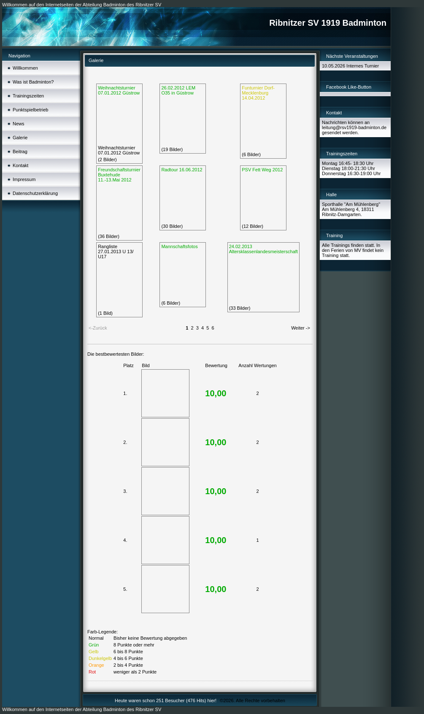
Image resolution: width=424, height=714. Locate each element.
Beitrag (20, 151)
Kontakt (20, 165)
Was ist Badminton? (33, 81)
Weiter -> (300, 327)
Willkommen (25, 67)
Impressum (24, 179)
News (18, 123)
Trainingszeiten (28, 95)
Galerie (20, 137)
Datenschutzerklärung (35, 193)
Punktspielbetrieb (30, 109)
